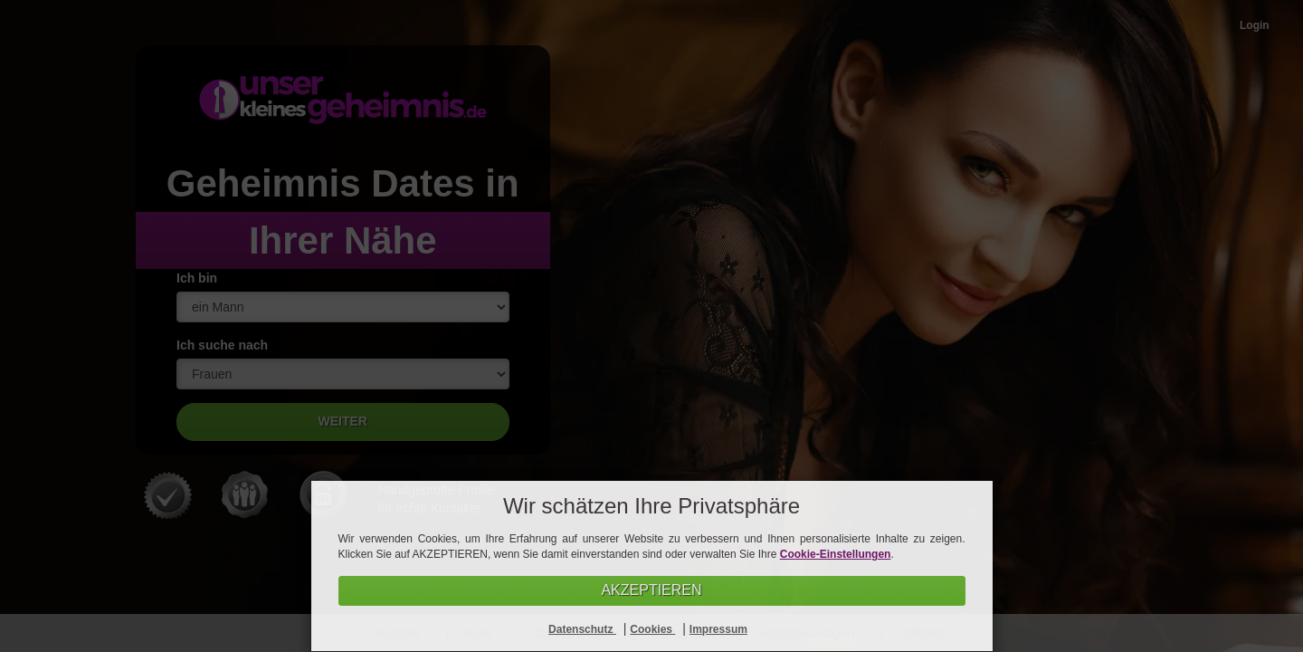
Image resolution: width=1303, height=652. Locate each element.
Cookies (652, 629)
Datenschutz (582, 629)
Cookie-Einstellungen (835, 554)
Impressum (718, 629)
